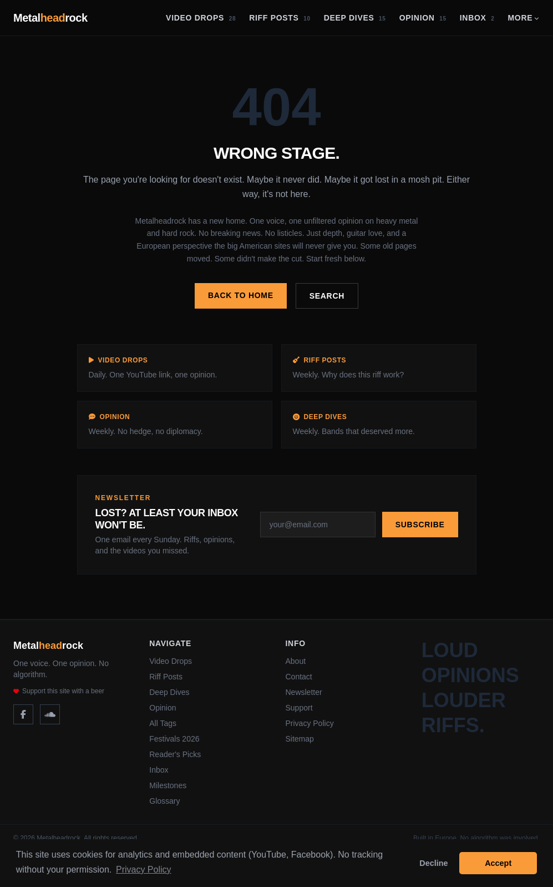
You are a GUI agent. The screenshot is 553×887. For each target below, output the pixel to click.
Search (327, 295)
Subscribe (420, 524)
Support (299, 707)
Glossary (164, 801)
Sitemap (300, 738)
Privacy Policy (310, 723)
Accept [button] (498, 863)
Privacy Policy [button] (143, 869)
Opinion (423, 17)
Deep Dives (355, 17)
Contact (299, 676)
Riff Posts (280, 17)
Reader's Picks (175, 754)
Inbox (477, 17)
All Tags (162, 723)
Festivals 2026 (174, 738)
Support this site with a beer (58, 691)
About (296, 661)
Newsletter (304, 692)
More (524, 17)
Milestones (167, 785)
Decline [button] (433, 863)
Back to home (240, 295)
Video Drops (201, 17)
